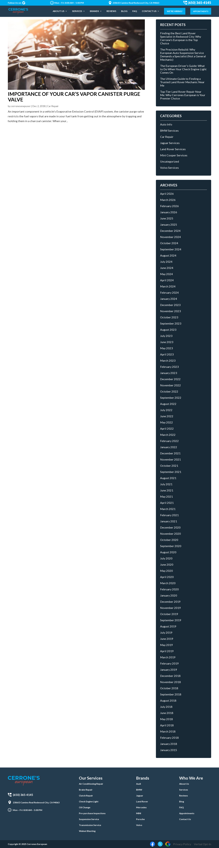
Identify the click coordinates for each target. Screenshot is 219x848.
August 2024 (168, 255)
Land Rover (142, 801)
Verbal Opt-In (202, 844)
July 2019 (166, 632)
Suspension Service (89, 819)
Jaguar (139, 795)
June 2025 (166, 218)
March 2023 (168, 360)
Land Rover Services (173, 149)
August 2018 (168, 700)
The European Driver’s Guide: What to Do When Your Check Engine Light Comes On (183, 69)
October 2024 (169, 243)
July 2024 (166, 261)
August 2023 (168, 329)
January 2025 (168, 224)
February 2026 (169, 206)
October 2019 (169, 614)
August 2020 (168, 552)
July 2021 (166, 484)
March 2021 (168, 509)
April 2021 (167, 502)
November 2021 (170, 459)
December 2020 (170, 527)
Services (77, 11)
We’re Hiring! (175, 11)
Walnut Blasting (87, 831)
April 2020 (167, 577)
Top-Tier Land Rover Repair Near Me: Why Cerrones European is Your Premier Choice (182, 95)
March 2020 (168, 583)
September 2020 (170, 546)
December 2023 (170, 305)
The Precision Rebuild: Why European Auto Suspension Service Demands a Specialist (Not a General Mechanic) (183, 54)
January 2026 (168, 212)
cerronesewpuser (21, 106)
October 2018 (169, 688)
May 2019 (166, 645)
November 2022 (170, 385)
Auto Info (166, 124)
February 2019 (169, 663)
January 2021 (168, 521)
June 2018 (166, 713)
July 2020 (166, 558)
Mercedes (141, 807)
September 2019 (170, 620)
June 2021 (166, 490)
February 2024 (169, 292)
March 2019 (168, 657)
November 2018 (170, 682)
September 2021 (170, 471)
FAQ (134, 11)
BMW (139, 789)
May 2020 (166, 570)
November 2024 (170, 237)
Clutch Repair (86, 795)
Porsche (140, 819)
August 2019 (168, 626)
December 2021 (170, 453)
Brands (94, 11)
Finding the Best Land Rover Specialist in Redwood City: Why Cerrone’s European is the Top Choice (180, 38)
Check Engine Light (88, 801)
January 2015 (168, 750)
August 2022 (168, 403)
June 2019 (166, 638)
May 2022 (166, 422)
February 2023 (169, 366)
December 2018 (170, 675)
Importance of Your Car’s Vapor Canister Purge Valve (74, 97)
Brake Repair (86, 789)
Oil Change (84, 807)
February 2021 (169, 515)
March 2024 (168, 286)
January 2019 (168, 669)
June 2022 (166, 416)
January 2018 (168, 743)
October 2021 (169, 465)
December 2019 (170, 601)
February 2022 (169, 441)
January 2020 (168, 595)
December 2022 (170, 379)
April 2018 (167, 725)
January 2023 (168, 373)
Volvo (139, 825)
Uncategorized (169, 161)
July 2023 (166, 335)
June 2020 (166, 564)
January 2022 (168, 447)
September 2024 (170, 249)
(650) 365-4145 (197, 3)
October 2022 (169, 391)
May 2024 (166, 274)
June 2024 (166, 267)
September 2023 (170, 323)
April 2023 (167, 354)
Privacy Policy (182, 844)
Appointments (200, 11)
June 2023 (166, 342)
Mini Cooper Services (173, 155)
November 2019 (170, 607)
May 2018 (166, 719)
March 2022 (168, 434)
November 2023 (170, 311)
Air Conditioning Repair (91, 783)
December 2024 (170, 230)
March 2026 (168, 199)
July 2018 (166, 706)
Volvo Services (169, 167)
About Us (58, 11)
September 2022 (170, 397)
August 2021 (168, 478)
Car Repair (53, 106)
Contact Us (149, 11)
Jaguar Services (170, 143)
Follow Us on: (16, 2)
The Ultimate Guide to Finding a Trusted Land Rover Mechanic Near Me (182, 82)
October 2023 (169, 317)
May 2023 (166, 348)
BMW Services (169, 130)
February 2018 (169, 737)
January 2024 (168, 298)
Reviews (111, 11)
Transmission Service (90, 825)
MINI (138, 813)
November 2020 (170, 533)
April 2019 (167, 651)
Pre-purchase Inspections (92, 813)
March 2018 (168, 731)
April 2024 (167, 280)
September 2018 (170, 694)
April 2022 (167, 428)
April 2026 (167, 193)
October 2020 (169, 539)
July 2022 (166, 410)
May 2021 (166, 496)
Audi (138, 783)
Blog (124, 11)
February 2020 (169, 589)
